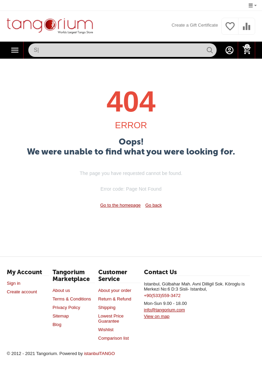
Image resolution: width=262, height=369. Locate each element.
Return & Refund (114, 298)
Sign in (13, 283)
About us (61, 290)
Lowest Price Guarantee (111, 318)
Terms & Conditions (72, 298)
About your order (114, 290)
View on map (157, 316)
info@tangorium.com (164, 309)
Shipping (107, 307)
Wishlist (106, 329)
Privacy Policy (66, 307)
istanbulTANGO (99, 353)
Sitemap (61, 316)
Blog (57, 324)
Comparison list (113, 338)
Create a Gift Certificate (195, 25)
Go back (153, 205)
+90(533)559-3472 (162, 295)
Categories (15, 50)
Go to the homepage (120, 205)
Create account (22, 291)
